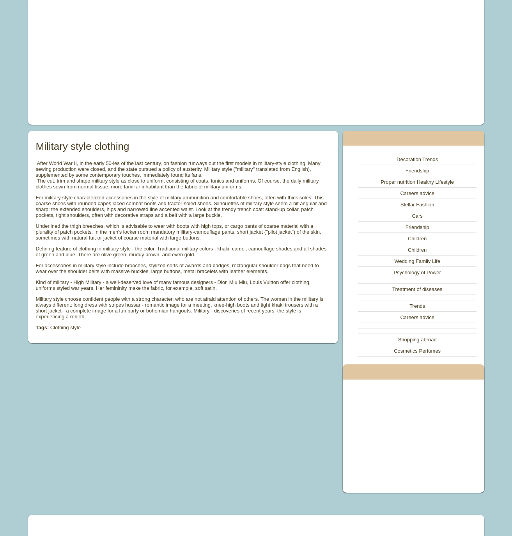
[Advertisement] (168, 62)
